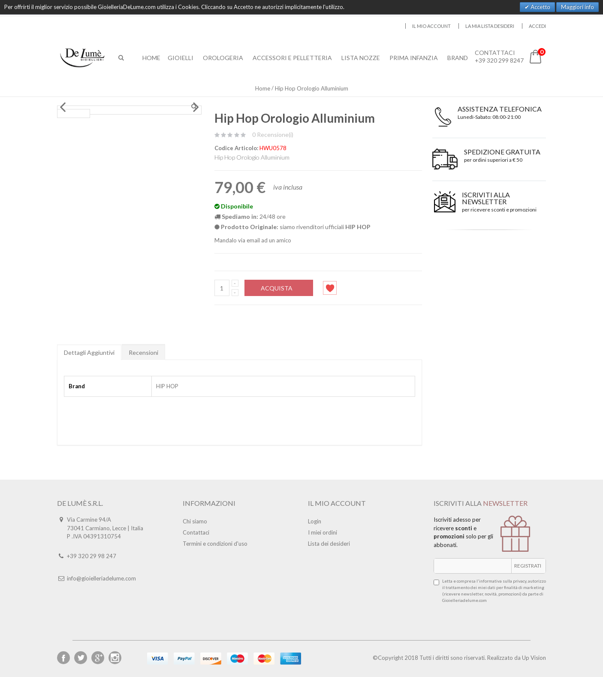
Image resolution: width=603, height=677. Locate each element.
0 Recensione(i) (272, 134)
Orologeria (224, 57)
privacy (519, 580)
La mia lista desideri (489, 26)
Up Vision (534, 657)
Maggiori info (577, 6)
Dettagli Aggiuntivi (89, 352)
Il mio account (431, 26)
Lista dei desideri (329, 543)
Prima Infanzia (415, 57)
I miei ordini (322, 532)
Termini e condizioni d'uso (215, 543)
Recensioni (143, 352)
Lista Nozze (362, 57)
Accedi (537, 26)
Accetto (539, 6)
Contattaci (196, 532)
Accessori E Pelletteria (293, 57)
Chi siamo (195, 521)
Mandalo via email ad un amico (252, 240)
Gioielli (182, 57)
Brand (459, 57)
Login (314, 521)
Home (262, 88)
